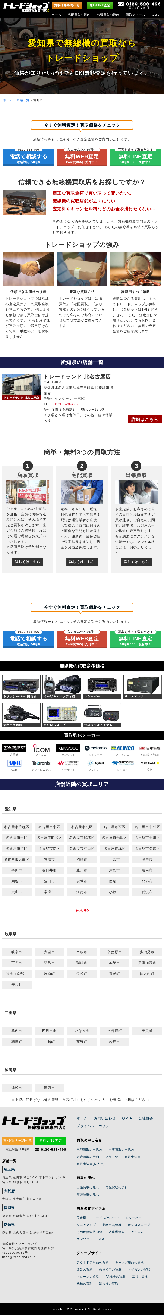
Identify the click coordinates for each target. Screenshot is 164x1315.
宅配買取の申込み (89, 1149)
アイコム (137, 1232)
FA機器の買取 (115, 1276)
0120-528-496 (66, 404)
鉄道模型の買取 (110, 1269)
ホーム (56, 14)
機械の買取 (85, 1283)
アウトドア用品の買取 (93, 1262)
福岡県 (9, 1208)
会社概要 (146, 1118)
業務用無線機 (112, 1225)
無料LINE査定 (100, 5)
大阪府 (9, 1191)
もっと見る (82, 910)
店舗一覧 (23, 100)
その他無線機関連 (89, 1232)
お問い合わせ (105, 1118)
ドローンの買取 (88, 1276)
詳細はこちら (144, 419)
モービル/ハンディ (106, 1217)
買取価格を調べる (67, 5)
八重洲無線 (117, 1232)
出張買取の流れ (108, 14)
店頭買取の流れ (88, 1194)
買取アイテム (135, 14)
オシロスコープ (139, 1225)
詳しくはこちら (27, 562)
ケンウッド (85, 1239)
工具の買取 (140, 1276)
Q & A (156, 14)
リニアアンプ (86, 1225)
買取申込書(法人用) (91, 1164)
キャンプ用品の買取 (129, 1262)
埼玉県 (9, 1169)
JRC (102, 1239)
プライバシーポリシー (95, 1126)
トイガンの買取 (139, 1269)
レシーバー (134, 1217)
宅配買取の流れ (79, 14)
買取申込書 (133, 1157)
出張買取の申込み (121, 1149)
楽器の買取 (85, 1269)
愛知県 (9, 1225)
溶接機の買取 (108, 1283)
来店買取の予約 (88, 1157)
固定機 (81, 1217)
